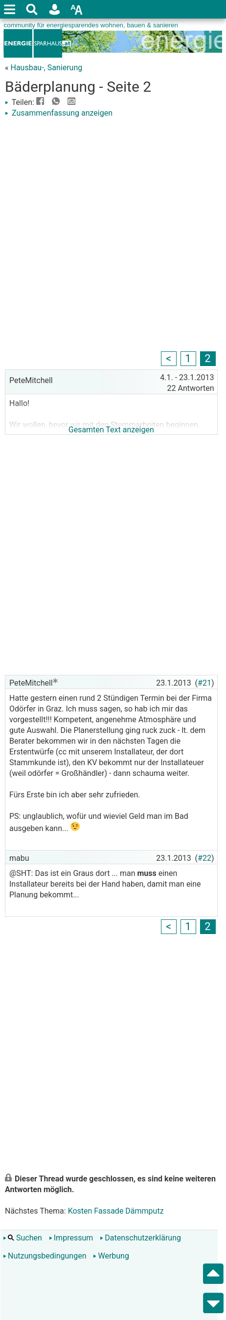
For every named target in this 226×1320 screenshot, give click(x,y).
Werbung (111, 1255)
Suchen (22, 1237)
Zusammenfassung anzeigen (59, 113)
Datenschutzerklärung (140, 1237)
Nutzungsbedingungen (44, 1255)
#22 (204, 858)
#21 (204, 683)
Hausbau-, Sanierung (46, 67)
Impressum (71, 1237)
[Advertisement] (113, 236)
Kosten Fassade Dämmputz (116, 1211)
